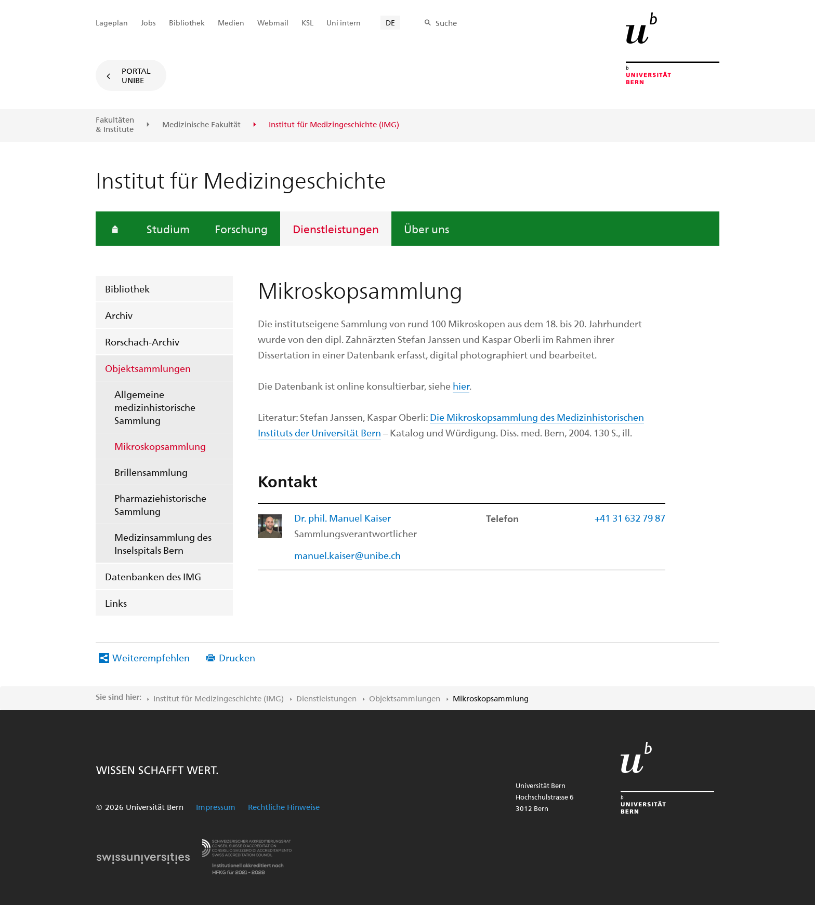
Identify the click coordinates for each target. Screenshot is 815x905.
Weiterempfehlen (151, 657)
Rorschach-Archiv (142, 341)
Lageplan (112, 23)
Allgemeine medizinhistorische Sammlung (154, 407)
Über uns (426, 228)
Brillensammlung (151, 471)
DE (390, 23)
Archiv (119, 315)
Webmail (272, 23)
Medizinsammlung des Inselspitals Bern (163, 543)
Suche (446, 23)
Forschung (241, 228)
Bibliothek (127, 288)
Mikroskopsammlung (160, 446)
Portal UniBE (136, 75)
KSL (307, 23)
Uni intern (343, 23)
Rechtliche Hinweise (284, 807)
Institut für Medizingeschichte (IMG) (218, 698)
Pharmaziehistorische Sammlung (160, 504)
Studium (168, 228)
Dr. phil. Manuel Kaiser (342, 517)
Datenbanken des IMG (153, 576)
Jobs (148, 23)
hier (461, 385)
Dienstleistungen (336, 228)
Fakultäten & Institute (115, 124)
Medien (231, 23)
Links (116, 602)
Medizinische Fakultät (201, 124)
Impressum (215, 807)
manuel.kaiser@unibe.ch (347, 555)
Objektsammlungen (148, 368)
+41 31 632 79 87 (630, 517)
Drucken (237, 657)
